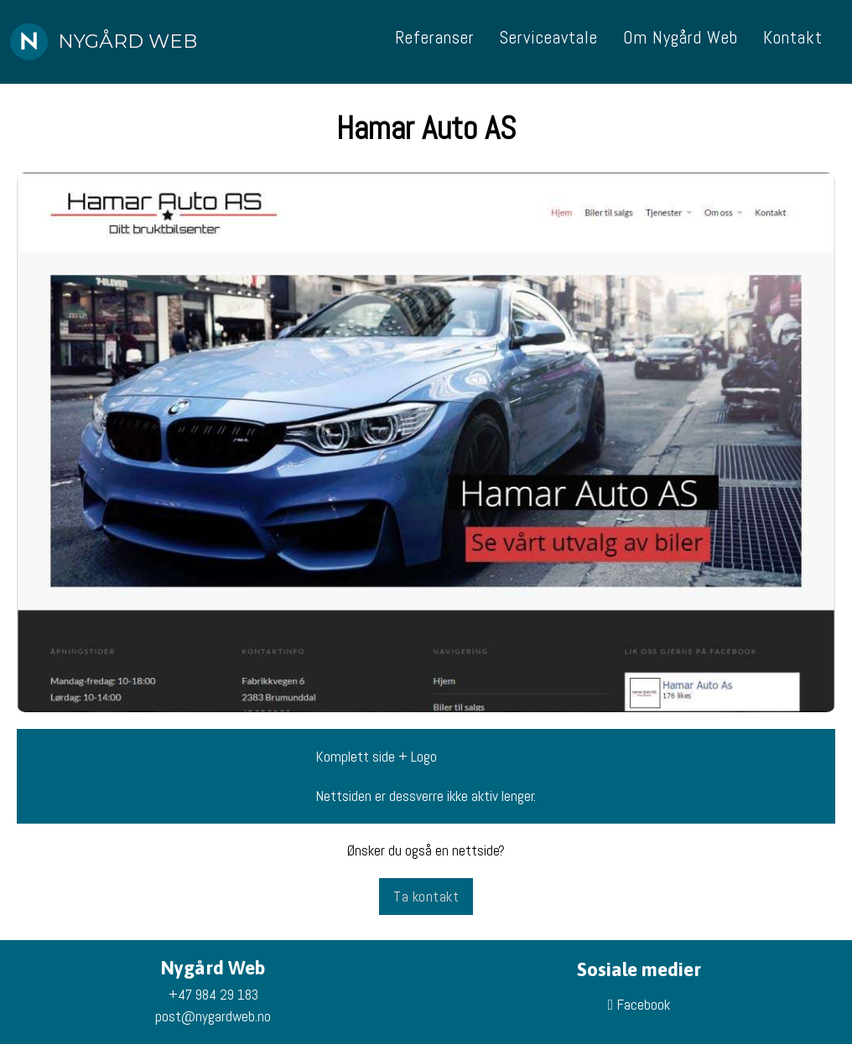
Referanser (435, 37)
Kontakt (793, 37)
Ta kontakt (426, 896)
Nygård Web (127, 41)
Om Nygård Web (680, 37)
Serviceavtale (549, 37)
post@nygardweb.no (213, 1016)
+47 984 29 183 (213, 994)
